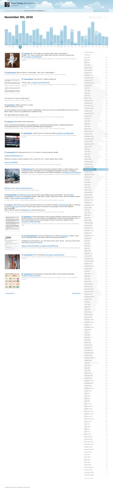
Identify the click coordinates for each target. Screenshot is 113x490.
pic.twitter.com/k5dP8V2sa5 (40, 82)
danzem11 (27, 210)
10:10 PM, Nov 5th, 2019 (28, 84)
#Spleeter (64, 236)
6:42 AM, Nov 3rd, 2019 (28, 257)
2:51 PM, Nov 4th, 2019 (11, 212)
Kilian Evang (12, 487)
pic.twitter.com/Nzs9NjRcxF (55, 255)
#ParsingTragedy (64, 205)
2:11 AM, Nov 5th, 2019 (28, 59)
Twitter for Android (60, 74)
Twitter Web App (41, 59)
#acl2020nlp (14, 162)
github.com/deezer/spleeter (30, 246)
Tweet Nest (27, 487)
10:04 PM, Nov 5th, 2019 (12, 100)
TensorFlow (30, 242)
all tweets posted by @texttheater (34, 10)
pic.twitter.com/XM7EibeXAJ (71, 172)
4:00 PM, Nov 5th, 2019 (11, 164)
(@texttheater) (23, 3)
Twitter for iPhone (26, 117)
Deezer (49, 236)
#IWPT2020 (15, 206)
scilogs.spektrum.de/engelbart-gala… (22, 198)
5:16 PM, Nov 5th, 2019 (28, 135)
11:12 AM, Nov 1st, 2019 (11, 117)
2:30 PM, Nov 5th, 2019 (11, 190)
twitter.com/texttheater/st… (25, 188)
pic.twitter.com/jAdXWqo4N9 (30, 221)
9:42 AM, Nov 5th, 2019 (28, 223)
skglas (8, 188)
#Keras (40, 242)
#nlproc (7, 162)
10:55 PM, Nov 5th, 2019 (12, 74)
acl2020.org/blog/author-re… (14, 155)
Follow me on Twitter (101, 10)
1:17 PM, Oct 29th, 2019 (28, 174)
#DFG (72, 195)
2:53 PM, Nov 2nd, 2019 (28, 277)
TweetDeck (23, 164)
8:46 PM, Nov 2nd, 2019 (28, 248)
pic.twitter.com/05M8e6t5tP (65, 133)
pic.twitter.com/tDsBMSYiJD (49, 246)
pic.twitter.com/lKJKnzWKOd (30, 275)
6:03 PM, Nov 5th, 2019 (11, 128)
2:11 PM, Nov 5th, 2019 (11, 200)
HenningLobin (26, 195)
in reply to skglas (34, 190)
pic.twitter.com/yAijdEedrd (32, 57)
